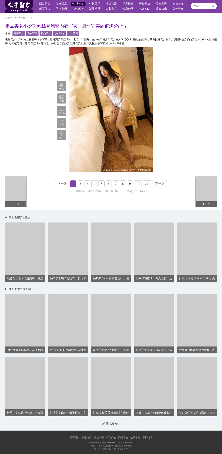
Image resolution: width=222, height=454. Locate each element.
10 (137, 183)
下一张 (160, 183)
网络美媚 (61, 8)
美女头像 (161, 8)
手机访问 (147, 437)
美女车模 (161, 3)
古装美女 (111, 8)
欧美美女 (177, 8)
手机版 (61, 110)
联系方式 (87, 437)
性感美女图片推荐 (20, 288)
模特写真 (144, 3)
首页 (10, 17)
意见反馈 (111, 437)
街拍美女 (177, 3)
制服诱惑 (94, 8)
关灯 (61, 137)
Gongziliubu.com (107, 442)
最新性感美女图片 (20, 217)
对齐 (61, 123)
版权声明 (99, 437)
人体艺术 (78, 8)
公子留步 (19, 6)
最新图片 (44, 8)
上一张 (62, 183)
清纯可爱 (111, 3)
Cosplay (144, 8)
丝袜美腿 (94, 3)
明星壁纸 (128, 3)
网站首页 (44, 3)
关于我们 (74, 437)
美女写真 (61, 3)
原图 (61, 98)
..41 (147, 183)
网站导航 (123, 437)
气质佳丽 (128, 8)
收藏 (61, 86)
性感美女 (78, 3)
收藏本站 (135, 437)
